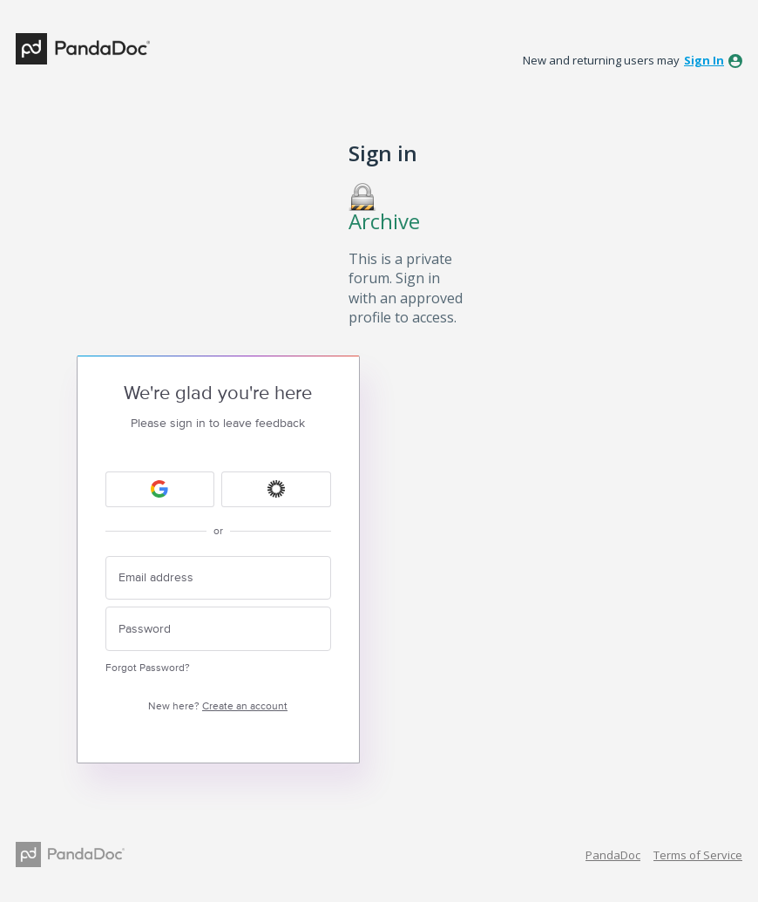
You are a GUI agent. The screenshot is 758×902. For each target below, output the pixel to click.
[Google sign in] (160, 489)
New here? (218, 706)
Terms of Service (697, 855)
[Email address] (218, 578)
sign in (704, 60)
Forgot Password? (147, 668)
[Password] (218, 629)
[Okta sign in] (276, 489)
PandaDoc (612, 855)
